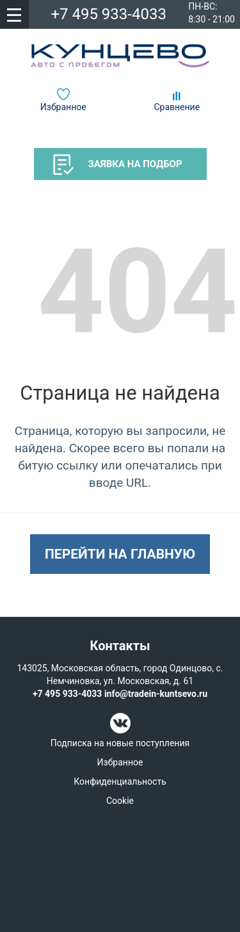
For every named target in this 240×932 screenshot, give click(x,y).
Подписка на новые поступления (120, 743)
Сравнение (177, 107)
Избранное (63, 107)
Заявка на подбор (117, 164)
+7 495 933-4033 (108, 14)
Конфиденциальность (120, 781)
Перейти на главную (120, 554)
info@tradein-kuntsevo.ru (155, 694)
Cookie (120, 801)
